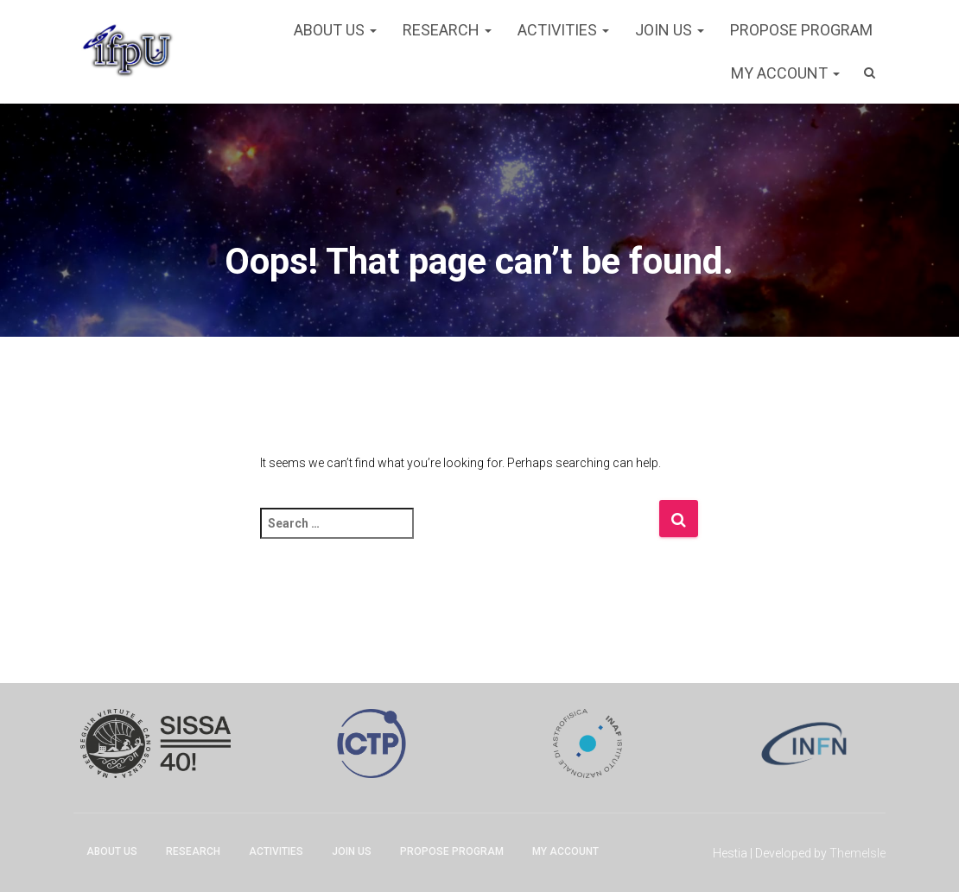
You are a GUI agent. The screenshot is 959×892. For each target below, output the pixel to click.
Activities (563, 30)
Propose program (801, 30)
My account (785, 73)
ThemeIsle (857, 853)
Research (447, 30)
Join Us (669, 30)
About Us (335, 30)
